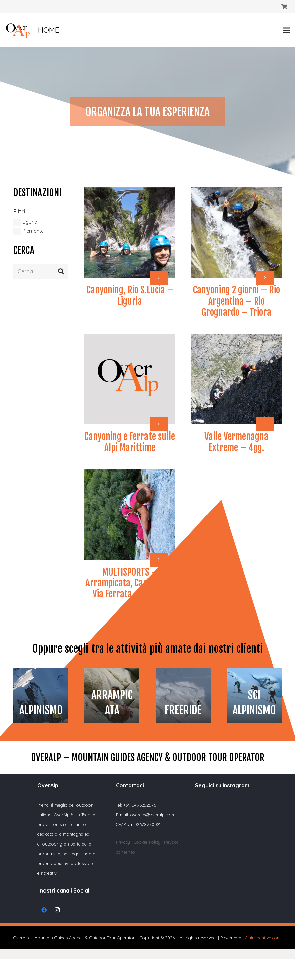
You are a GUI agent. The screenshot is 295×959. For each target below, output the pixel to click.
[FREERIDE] (183, 695)
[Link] (18, 30)
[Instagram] (57, 910)
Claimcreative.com (263, 937)
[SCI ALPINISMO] (254, 695)
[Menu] (286, 30)
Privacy (123, 842)
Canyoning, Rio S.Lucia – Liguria (129, 295)
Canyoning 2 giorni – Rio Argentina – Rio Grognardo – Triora (236, 301)
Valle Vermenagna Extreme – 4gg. (236, 442)
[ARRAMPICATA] (111, 695)
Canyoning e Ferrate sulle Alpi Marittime (129, 442)
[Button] (159, 278)
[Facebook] (44, 910)
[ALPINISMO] (40, 695)
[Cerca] (40, 271)
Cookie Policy (148, 842)
